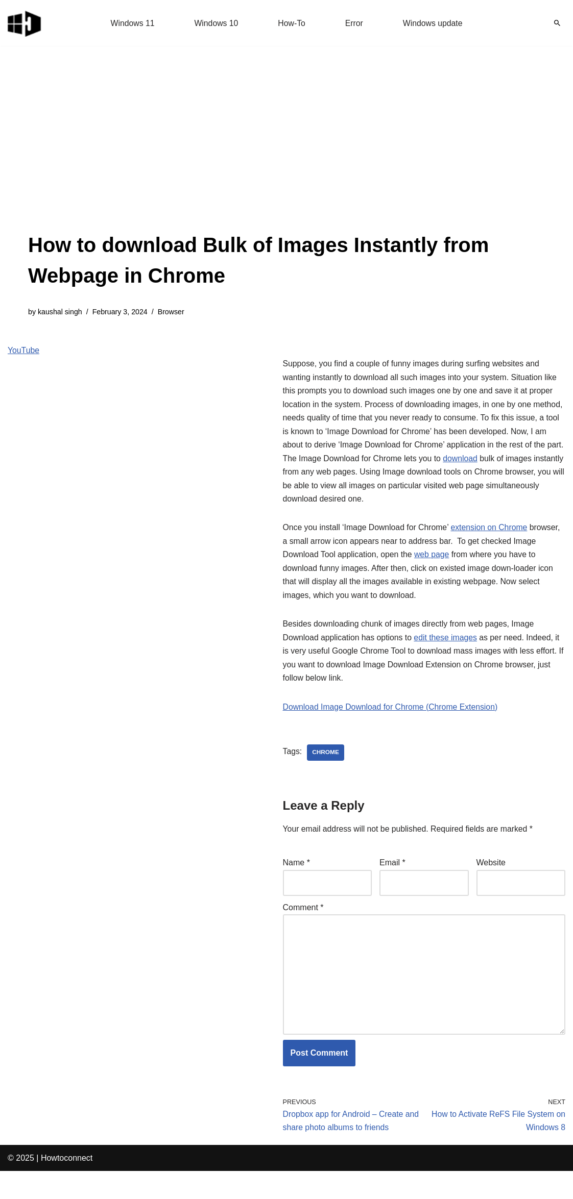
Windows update (433, 23)
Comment (303, 932)
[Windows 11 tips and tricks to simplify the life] (25, 23)
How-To (291, 23)
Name (296, 886)
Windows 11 (131, 23)
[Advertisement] (286, 153)
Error (354, 23)
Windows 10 (216, 23)
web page (433, 574)
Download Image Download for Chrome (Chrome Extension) (392, 730)
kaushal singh (60, 312)
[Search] (557, 23)
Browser (172, 312)
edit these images (448, 659)
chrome (326, 775)
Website (491, 886)
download (463, 475)
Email (392, 886)
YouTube (24, 350)
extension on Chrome (492, 546)
